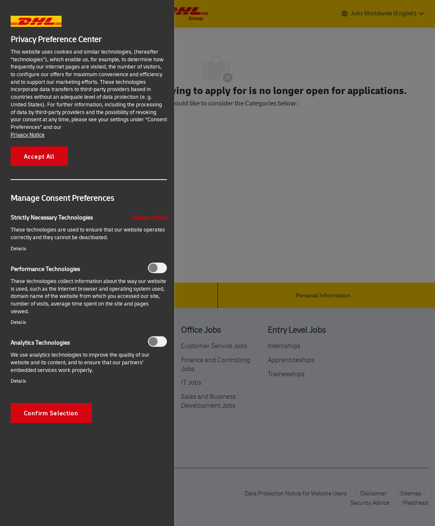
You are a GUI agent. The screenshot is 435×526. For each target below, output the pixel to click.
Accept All (39, 156)
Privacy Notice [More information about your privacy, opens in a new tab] (28, 134)
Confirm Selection (51, 413)
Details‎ (18, 248)
